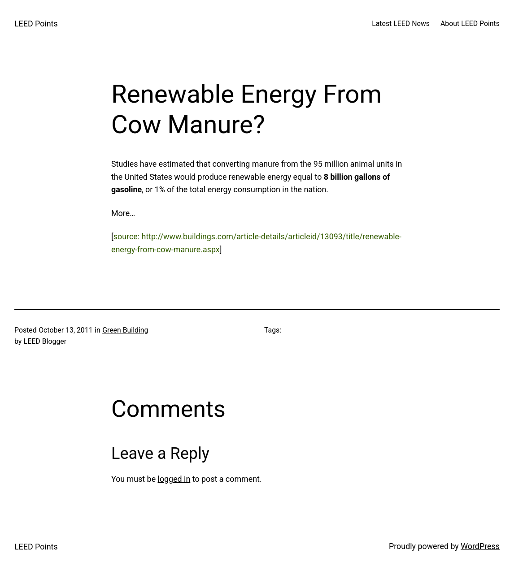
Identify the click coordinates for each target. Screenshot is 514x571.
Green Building (125, 330)
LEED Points (36, 23)
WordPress (480, 546)
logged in (174, 479)
